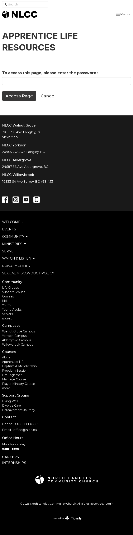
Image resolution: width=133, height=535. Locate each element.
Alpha (6, 357)
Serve (8, 251)
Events (9, 229)
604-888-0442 (26, 424)
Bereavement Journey (18, 410)
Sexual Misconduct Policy (28, 273)
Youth (6, 305)
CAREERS (10, 457)
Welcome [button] (13, 222)
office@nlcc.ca (25, 430)
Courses (8, 296)
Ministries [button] (14, 244)
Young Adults (12, 309)
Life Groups (10, 287)
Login (109, 503)
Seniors (7, 314)
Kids (5, 301)
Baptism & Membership (19, 366)
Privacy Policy (16, 266)
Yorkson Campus (14, 336)
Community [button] (15, 237)
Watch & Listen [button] (18, 258)
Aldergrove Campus (16, 340)
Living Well (10, 401)
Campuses (11, 326)
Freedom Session (15, 370)
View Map (10, 137)
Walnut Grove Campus (18, 331)
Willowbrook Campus (17, 344)
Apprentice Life (13, 362)
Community (12, 282)
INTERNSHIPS (14, 463)
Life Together (12, 375)
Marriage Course (14, 379)
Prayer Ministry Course (18, 384)
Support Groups (13, 292)
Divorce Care (11, 405)
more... (7, 318)
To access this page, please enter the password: (50, 73)
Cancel (48, 95)
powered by (67, 518)
